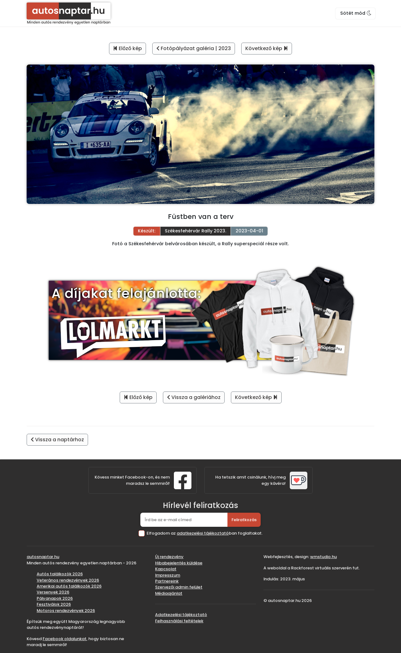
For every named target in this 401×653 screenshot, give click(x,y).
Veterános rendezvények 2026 (68, 580)
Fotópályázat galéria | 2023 (193, 48)
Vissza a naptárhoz (57, 439)
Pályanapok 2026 (55, 598)
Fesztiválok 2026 (54, 604)
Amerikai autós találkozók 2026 (69, 586)
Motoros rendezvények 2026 (66, 611)
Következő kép (266, 48)
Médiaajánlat (168, 593)
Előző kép (127, 48)
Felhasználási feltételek (179, 621)
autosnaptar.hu (43, 557)
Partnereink (167, 581)
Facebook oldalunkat (64, 639)
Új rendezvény (169, 557)
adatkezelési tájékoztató (203, 533)
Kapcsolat (165, 569)
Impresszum (167, 575)
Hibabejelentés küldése (178, 563)
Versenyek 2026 (53, 592)
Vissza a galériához (194, 397)
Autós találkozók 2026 (60, 574)
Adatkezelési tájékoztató (181, 615)
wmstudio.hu (323, 557)
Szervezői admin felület (178, 587)
